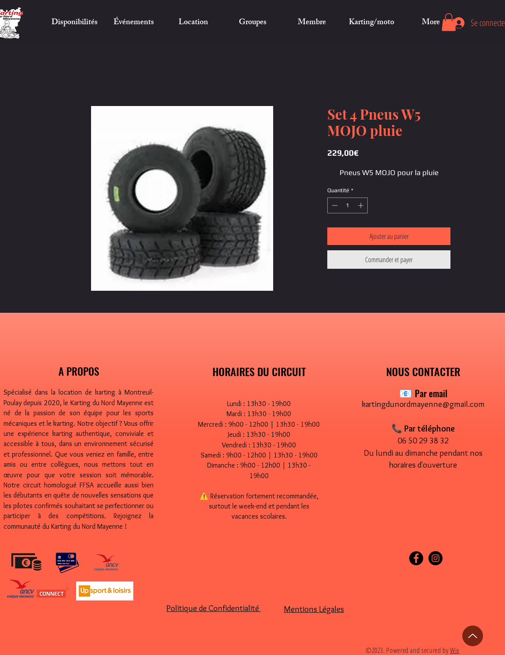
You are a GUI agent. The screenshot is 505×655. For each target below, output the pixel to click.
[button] (193, 23)
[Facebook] (416, 558)
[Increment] (361, 205)
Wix (454, 650)
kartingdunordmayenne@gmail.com (423, 404)
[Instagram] (435, 558)
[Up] (472, 636)
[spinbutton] (347, 205)
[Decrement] (334, 205)
